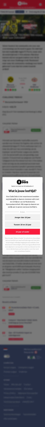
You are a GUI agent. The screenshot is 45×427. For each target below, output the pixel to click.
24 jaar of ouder (22, 232)
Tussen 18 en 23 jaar (22, 224)
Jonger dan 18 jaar (22, 217)
